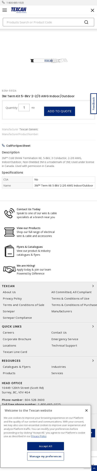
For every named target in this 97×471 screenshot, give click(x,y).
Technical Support (64, 345)
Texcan (48, 286)
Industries (58, 367)
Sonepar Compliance (17, 317)
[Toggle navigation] (5, 10)
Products (9, 373)
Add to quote (60, 111)
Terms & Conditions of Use (70, 298)
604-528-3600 (34, 400)
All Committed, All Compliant (71, 292)
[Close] (86, 410)
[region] (45, 436)
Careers (8, 332)
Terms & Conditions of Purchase (74, 305)
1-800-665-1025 (15, 2)
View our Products (28, 228)
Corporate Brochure (17, 339)
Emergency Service (64, 339)
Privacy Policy (12, 298)
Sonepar (9, 311)
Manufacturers (61, 311)
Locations (9, 345)
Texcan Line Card (15, 352)
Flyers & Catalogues (30, 247)
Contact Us (59, 332)
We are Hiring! (26, 265)
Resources (48, 361)
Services (57, 373)
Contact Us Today (29, 209)
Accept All (45, 446)
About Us (9, 292)
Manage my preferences (46, 456)
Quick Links (48, 326)
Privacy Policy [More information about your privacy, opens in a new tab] (39, 436)
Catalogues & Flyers (17, 367)
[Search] (48, 22)
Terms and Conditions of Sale (23, 305)
